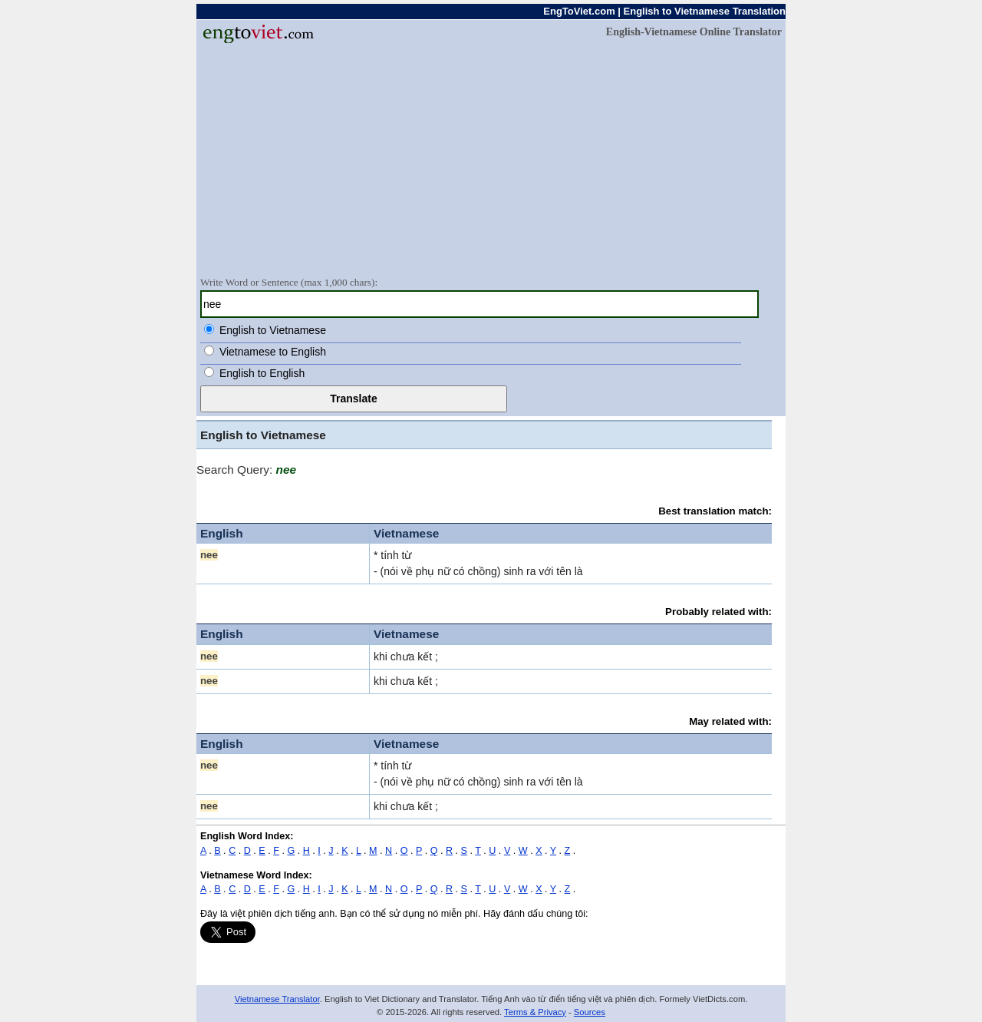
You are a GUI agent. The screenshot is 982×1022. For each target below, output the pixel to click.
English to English (262, 373)
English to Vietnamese (272, 330)
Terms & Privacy (535, 1012)
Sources (589, 1012)
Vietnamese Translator (277, 999)
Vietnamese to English (272, 352)
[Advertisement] (491, 158)
